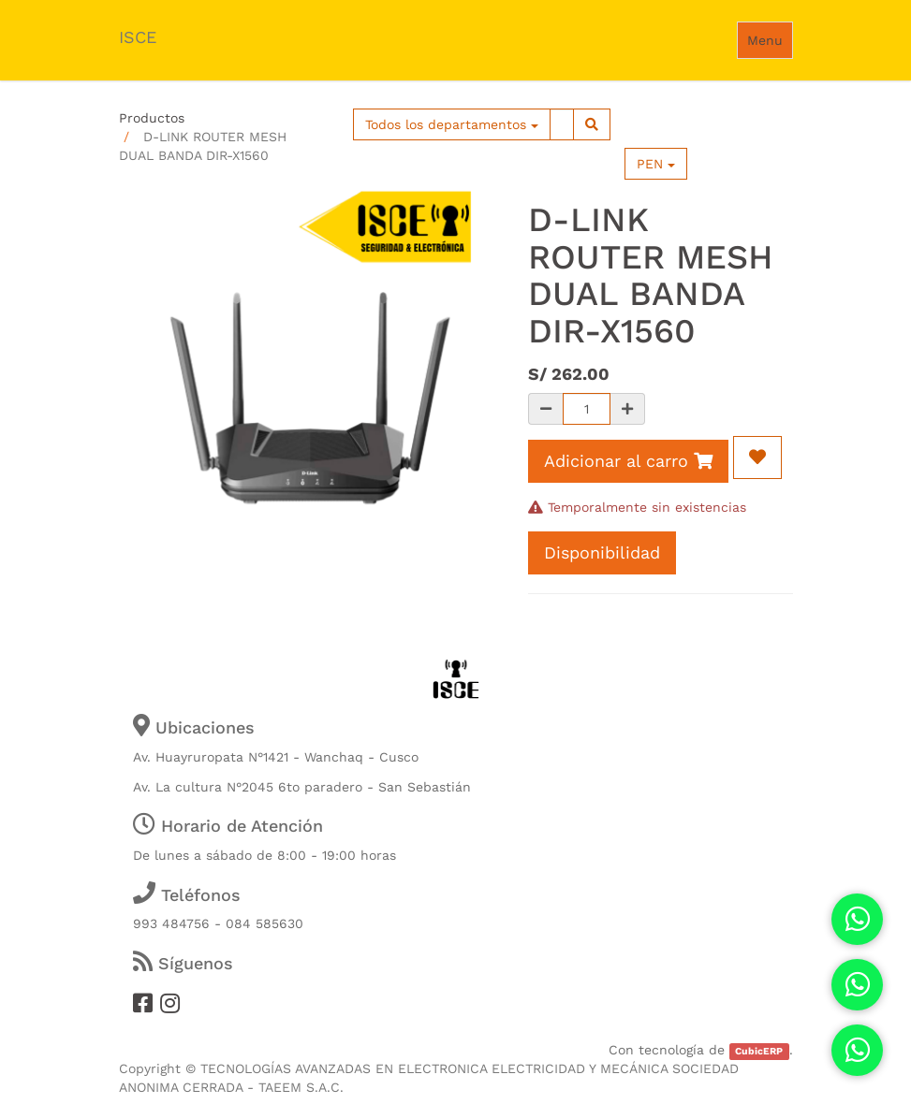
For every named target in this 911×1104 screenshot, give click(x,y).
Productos (151, 117)
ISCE (137, 37)
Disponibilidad (602, 552)
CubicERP (759, 1051)
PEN (656, 163)
